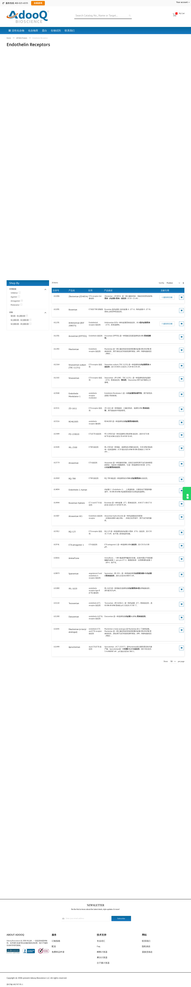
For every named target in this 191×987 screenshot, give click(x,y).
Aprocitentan (74, 647)
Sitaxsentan (74, 378)
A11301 (56, 336)
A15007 (56, 516)
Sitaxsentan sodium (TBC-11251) (77, 366)
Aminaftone (74, 558)
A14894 (56, 489)
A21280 (56, 616)
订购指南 (56, 941)
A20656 (56, 558)
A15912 (56, 531)
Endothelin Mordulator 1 (74, 395)
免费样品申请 (58, 952)
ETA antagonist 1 (76, 544)
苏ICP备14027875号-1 (15, 984)
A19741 (56, 544)
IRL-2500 (73, 447)
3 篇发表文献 (167, 323)
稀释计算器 (102, 952)
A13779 (56, 463)
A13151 (56, 408)
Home (9, 38)
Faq (98, 946)
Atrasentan (73, 463)
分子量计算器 (103, 963)
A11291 (56, 322)
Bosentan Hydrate (77, 503)
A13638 (56, 447)
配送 (54, 946)
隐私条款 (146, 946)
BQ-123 (72, 531)
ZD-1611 (73, 408)
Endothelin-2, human (78, 489)
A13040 (56, 393)
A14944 (56, 503)
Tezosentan (74, 603)
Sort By (161, 283)
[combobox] (103, 15)
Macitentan (74, 349)
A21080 (56, 588)
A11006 (56, 296)
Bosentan (73, 309)
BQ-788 (72, 478)
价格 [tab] (11, 312)
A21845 (56, 629)
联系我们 (146, 941)
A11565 (56, 378)
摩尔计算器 (102, 957)
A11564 (56, 364)
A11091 (56, 309)
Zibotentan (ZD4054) (78, 296)
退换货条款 (147, 952)
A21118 (56, 603)
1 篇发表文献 (167, 297)
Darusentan (74, 616)
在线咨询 (38, 3)
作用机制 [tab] (12, 289)
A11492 (56, 349)
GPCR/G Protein (22, 38)
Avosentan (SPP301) (78, 336)
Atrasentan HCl (75, 516)
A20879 (56, 573)
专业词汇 (101, 941)
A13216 (56, 421)
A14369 (56, 478)
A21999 (56, 647)
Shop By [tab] (14, 283)
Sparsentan (73, 573)
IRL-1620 (73, 588)
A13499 (56, 434)
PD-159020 (74, 434)
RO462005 (73, 421)
